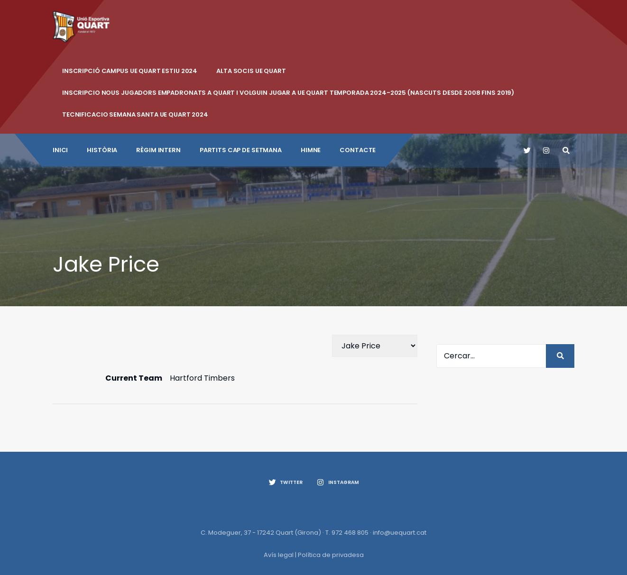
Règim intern (158, 150)
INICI (60, 150)
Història (102, 150)
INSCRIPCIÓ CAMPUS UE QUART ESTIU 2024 (129, 70)
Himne (311, 150)
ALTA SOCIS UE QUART (251, 70)
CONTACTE (358, 150)
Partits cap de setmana (241, 150)
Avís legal (279, 554)
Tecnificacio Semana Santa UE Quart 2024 (135, 114)
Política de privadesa (331, 554)
